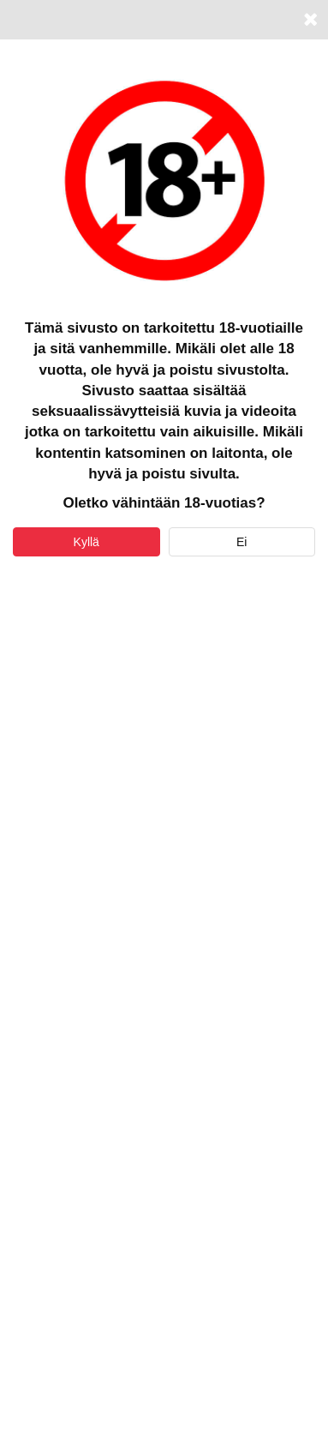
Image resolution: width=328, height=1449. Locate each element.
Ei (241, 542)
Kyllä (86, 542)
